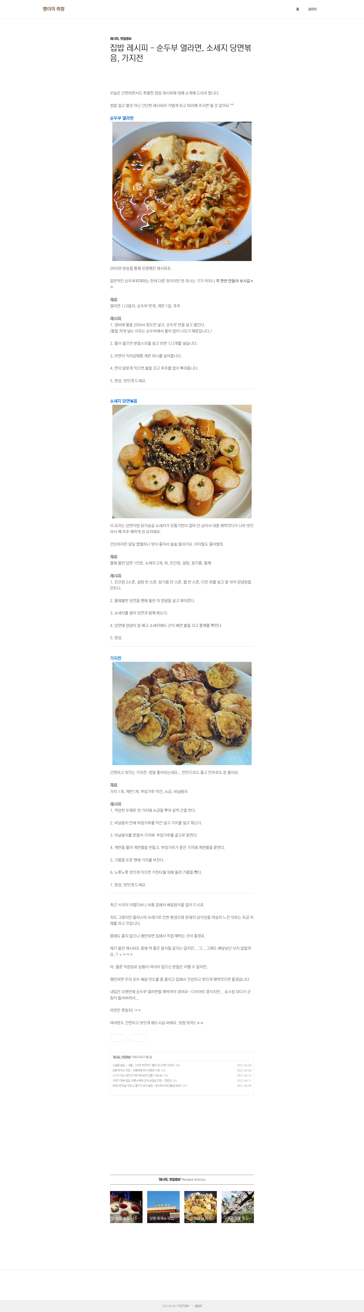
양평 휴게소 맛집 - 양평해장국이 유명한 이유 (136, 1070)
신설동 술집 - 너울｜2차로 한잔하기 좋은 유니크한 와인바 (143, 1065)
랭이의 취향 (53, 9)
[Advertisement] (182, 1132)
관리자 (312, 9)
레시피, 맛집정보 (122, 1057)
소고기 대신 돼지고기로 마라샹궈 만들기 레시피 (137, 1075)
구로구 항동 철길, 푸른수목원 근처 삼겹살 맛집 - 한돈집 (142, 1080)
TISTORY (184, 1306)
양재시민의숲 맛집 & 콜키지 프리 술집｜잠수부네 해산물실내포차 (147, 1085)
